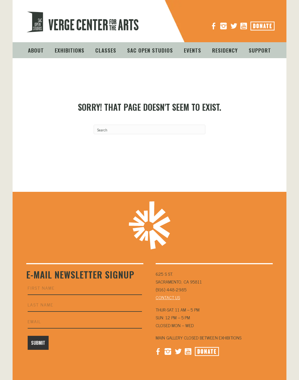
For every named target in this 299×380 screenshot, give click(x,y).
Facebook (158, 351)
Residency (225, 50)
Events (192, 50)
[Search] (149, 129)
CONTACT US (168, 297)
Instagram (224, 23)
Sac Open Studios (150, 50)
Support (260, 50)
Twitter (178, 351)
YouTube (244, 23)
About (36, 50)
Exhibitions (69, 50)
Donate (268, 24)
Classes (105, 50)
